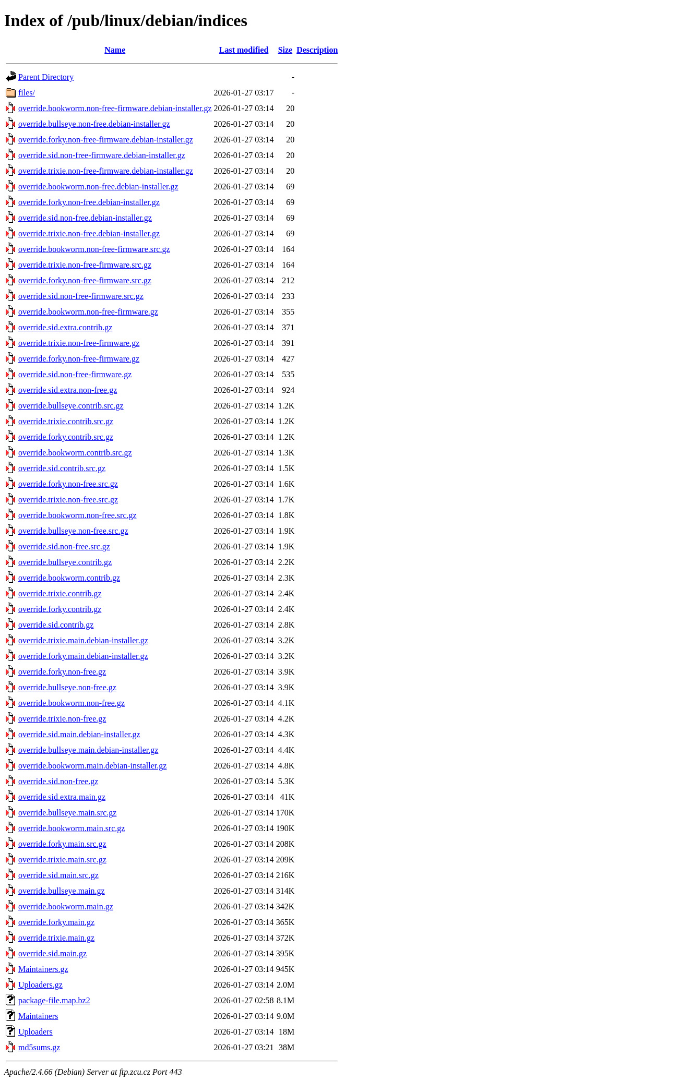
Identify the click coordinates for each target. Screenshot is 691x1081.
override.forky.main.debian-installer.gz (83, 656)
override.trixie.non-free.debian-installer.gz (89, 233)
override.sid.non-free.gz (58, 781)
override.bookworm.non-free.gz (71, 703)
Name (114, 49)
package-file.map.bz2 (54, 1000)
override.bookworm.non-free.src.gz (77, 515)
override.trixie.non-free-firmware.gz (78, 343)
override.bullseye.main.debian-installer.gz (88, 750)
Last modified (244, 49)
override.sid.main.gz (52, 953)
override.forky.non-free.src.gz (68, 483)
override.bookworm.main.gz (65, 906)
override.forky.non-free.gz (62, 671)
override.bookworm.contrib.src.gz (75, 452)
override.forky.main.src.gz (62, 843)
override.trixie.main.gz (56, 937)
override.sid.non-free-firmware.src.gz (81, 296)
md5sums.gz (39, 1047)
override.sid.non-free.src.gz (64, 546)
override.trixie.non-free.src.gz (68, 499)
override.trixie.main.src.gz (62, 859)
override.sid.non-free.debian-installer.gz (85, 217)
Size (285, 49)
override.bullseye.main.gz (61, 890)
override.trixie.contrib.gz (60, 593)
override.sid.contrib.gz (55, 624)
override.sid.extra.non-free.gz (67, 390)
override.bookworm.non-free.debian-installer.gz (98, 186)
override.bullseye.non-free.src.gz (73, 530)
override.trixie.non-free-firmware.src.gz (84, 264)
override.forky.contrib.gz (59, 609)
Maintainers (38, 1016)
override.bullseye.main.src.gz (67, 812)
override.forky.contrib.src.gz (65, 437)
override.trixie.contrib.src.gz (65, 421)
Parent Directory (46, 77)
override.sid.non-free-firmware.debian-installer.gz (101, 155)
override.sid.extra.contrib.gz (65, 327)
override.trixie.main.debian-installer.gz (83, 640)
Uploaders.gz (40, 984)
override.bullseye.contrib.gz (65, 562)
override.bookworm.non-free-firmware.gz (88, 311)
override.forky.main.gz (56, 922)
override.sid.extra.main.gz (61, 796)
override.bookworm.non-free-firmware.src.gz (94, 249)
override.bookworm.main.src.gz (71, 828)
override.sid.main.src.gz (58, 875)
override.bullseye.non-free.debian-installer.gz (94, 123)
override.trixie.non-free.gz (62, 718)
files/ (26, 92)
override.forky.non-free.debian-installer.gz (89, 202)
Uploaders (35, 1031)
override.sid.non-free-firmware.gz (75, 374)
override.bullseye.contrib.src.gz (71, 405)
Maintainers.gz (43, 969)
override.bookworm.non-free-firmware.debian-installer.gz (115, 108)
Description (317, 49)
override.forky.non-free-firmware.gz (78, 358)
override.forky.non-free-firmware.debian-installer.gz (105, 139)
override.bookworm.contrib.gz (69, 577)
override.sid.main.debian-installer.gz (79, 734)
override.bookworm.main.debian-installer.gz (92, 765)
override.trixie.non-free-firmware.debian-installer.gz (105, 170)
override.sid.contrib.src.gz (61, 468)
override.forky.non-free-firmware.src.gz (84, 280)
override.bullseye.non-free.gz (67, 687)
